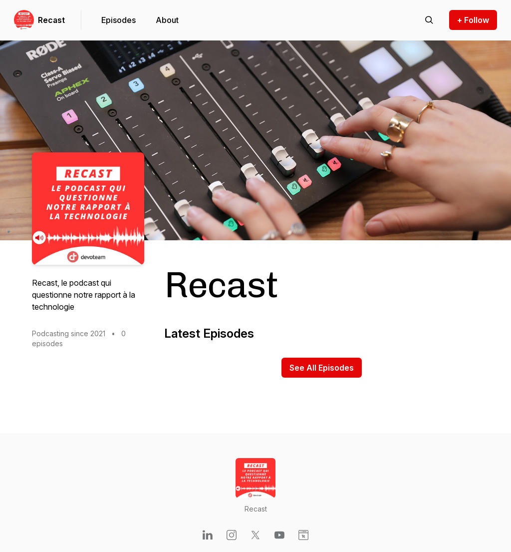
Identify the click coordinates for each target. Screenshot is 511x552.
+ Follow (473, 20)
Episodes (118, 20)
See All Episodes (321, 368)
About (167, 20)
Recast (51, 20)
